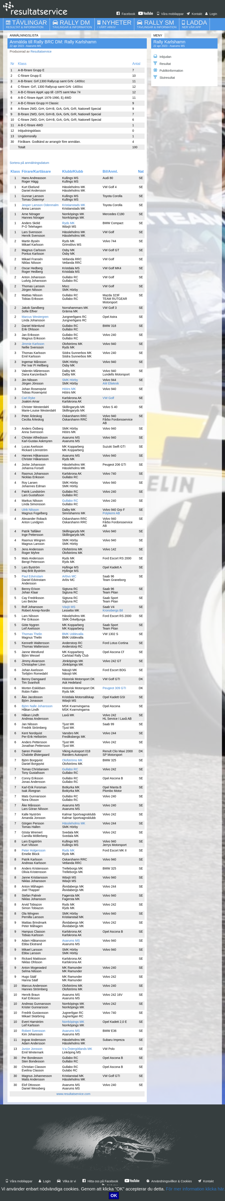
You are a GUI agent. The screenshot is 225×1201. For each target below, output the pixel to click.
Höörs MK (69, 389)
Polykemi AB (111, 513)
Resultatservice (41, 51)
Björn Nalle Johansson (37, 706)
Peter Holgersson (33, 850)
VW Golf (108, 398)
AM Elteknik (111, 383)
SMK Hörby (70, 380)
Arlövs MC (69, 576)
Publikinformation (168, 70)
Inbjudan (162, 56)
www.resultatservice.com (73, 1094)
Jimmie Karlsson (33, 344)
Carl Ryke (28, 398)
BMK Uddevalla (72, 634)
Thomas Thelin (32, 634)
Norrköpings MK (73, 1021)
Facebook (125, 14)
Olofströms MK (72, 760)
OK (114, 1195)
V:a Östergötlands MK (77, 1049)
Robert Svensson (33, 1031)
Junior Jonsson (32, 1049)
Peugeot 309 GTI (114, 688)
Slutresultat (164, 77)
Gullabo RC (70, 500)
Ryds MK (68, 223)
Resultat (162, 63)
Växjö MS (68, 607)
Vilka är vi (66, 1181)
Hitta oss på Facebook (100, 1181)
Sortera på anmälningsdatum (29, 163)
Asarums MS (71, 940)
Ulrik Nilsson (30, 509)
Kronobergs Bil (113, 610)
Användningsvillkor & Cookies (169, 1181)
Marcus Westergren (35, 317)
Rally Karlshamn (169, 41)
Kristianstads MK (73, 205)
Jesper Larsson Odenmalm (40, 205)
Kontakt (194, 14)
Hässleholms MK (73, 823)
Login (211, 14)
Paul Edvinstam (32, 576)
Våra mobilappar (170, 14)
